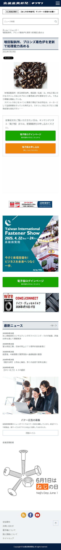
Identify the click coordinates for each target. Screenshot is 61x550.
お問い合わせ (8, 526)
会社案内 (6, 521)
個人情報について (10, 534)
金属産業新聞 (8, 442)
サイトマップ (8, 538)
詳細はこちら (30, 433)
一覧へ (52, 325)
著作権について (9, 530)
